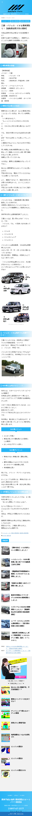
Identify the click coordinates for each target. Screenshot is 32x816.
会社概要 (10, 795)
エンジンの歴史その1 (18, 770)
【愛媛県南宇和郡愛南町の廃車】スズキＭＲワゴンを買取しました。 (20, 574)
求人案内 (22, 795)
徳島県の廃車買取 (24, 533)
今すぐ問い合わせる (16, 814)
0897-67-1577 (16, 808)
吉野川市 (8, 535)
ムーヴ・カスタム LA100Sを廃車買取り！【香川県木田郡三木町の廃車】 (20, 623)
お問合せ (16, 795)
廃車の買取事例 (15, 533)
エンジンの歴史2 (17, 758)
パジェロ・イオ (7, 533)
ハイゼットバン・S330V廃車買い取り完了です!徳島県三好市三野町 (20, 562)
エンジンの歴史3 (17, 746)
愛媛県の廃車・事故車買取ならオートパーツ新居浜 (16, 805)
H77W (4, 535)
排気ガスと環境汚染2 (18, 723)
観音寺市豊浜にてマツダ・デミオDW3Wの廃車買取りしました (20, 597)
